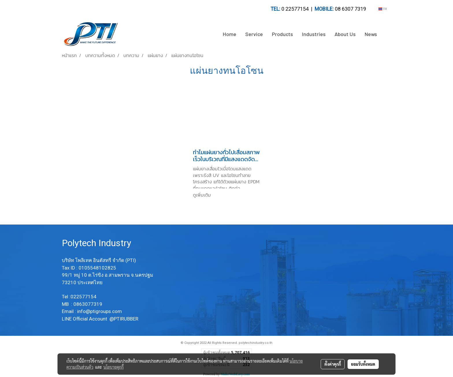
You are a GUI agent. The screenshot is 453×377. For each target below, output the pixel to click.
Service (254, 34)
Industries (314, 34)
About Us (345, 34)
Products (282, 34)
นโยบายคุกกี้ (113, 367)
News (371, 34)
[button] (386, 34)
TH (382, 8)
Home (229, 34)
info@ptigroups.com (100, 311)
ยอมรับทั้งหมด (363, 364)
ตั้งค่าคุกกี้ (332, 364)
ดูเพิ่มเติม (203, 194)
